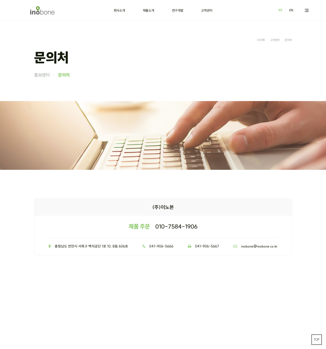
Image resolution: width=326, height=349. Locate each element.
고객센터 (206, 10)
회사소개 (119, 10)
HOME (261, 40)
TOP (317, 339)
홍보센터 (42, 75)
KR (281, 10)
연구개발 (177, 10)
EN (291, 10)
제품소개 (148, 10)
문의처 (288, 40)
